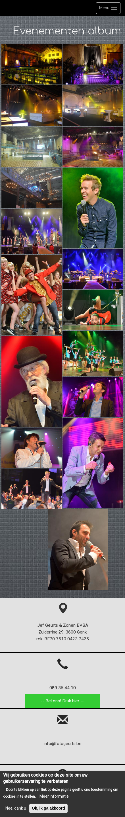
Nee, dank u (15, 810)
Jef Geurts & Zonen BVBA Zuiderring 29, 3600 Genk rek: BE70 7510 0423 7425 (62, 625)
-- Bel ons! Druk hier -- (62, 700)
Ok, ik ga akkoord (48, 810)
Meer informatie (54, 797)
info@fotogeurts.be (63, 743)
